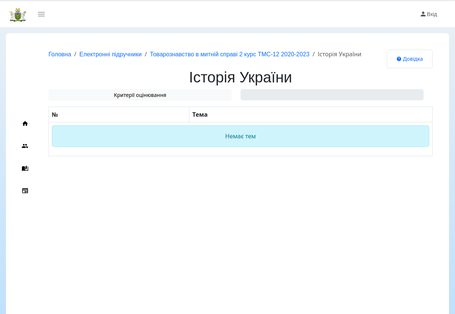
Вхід (428, 14)
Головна (59, 54)
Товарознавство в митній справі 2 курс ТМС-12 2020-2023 (230, 54)
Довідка (409, 58)
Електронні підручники (110, 54)
